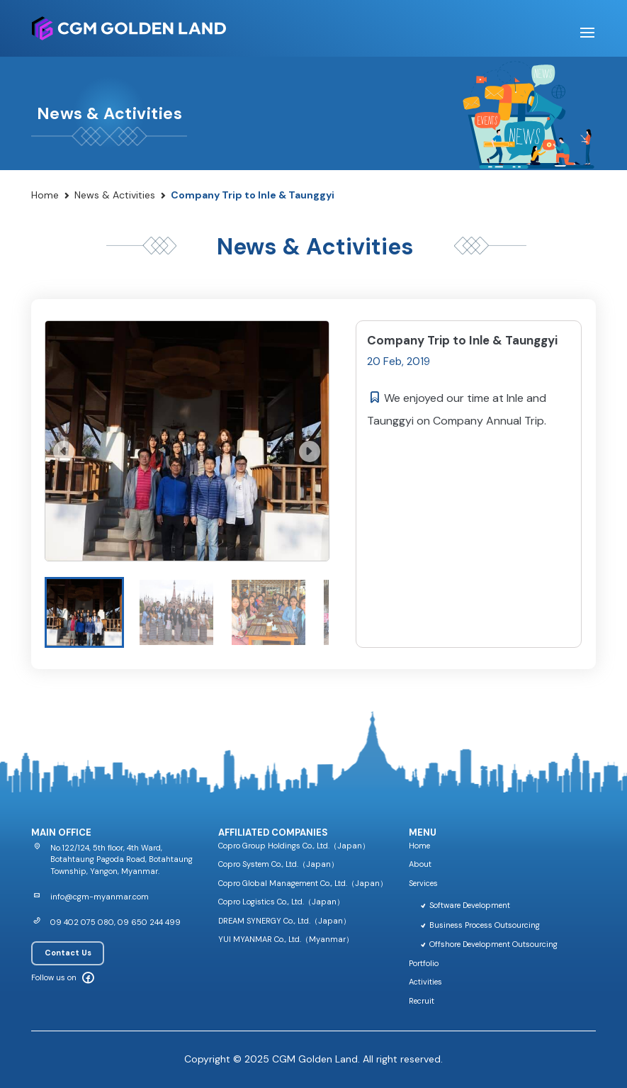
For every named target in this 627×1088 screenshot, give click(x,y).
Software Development (464, 905)
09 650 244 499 (149, 922)
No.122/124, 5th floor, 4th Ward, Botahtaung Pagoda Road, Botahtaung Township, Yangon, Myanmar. (121, 859)
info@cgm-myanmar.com (99, 897)
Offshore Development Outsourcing (488, 944)
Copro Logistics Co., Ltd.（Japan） (281, 902)
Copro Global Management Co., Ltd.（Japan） (303, 883)
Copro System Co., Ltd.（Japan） (278, 864)
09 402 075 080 (82, 922)
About (420, 864)
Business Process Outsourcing (479, 925)
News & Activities (114, 195)
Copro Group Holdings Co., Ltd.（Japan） (294, 846)
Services (423, 883)
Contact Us (68, 953)
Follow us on (54, 977)
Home (45, 195)
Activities (425, 982)
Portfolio (424, 963)
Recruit (421, 1001)
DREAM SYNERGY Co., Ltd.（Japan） (284, 921)
